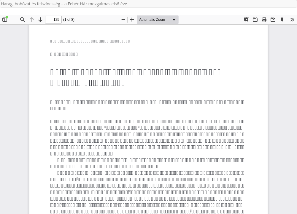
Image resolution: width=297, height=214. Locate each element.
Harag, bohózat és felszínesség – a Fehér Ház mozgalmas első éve (64, 4)
